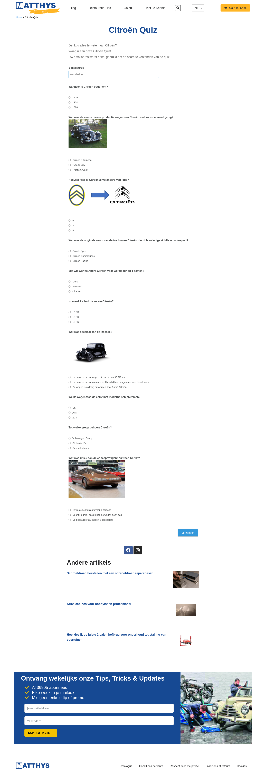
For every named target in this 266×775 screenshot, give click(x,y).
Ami (74, 412)
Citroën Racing (80, 261)
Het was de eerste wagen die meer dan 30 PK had (99, 377)
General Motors (80, 448)
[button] (178, 8)
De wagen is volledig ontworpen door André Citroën (99, 387)
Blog (73, 8)
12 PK (75, 322)
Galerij (128, 8)
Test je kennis (155, 8)
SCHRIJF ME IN (39, 732)
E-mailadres (76, 67)
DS (74, 407)
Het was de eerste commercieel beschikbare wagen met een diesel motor (111, 382)
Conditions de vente (151, 766)
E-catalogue (125, 766)
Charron (76, 291)
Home (19, 17)
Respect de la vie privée (184, 766)
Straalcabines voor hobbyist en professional (99, 604)
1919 (75, 97)
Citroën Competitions (83, 256)
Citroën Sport (79, 251)
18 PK (75, 317)
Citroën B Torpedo (82, 160)
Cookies (242, 766)
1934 (75, 102)
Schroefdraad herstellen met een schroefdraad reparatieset (110, 573)
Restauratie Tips (100, 8)
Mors (75, 281)
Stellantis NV (79, 443)
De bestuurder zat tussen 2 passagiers (92, 519)
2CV (74, 417)
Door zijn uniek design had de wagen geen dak (97, 515)
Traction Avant (80, 170)
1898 (75, 107)
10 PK (75, 312)
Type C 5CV (78, 165)
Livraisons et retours (218, 766)
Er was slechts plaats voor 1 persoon (91, 510)
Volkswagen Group (82, 438)
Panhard (76, 286)
